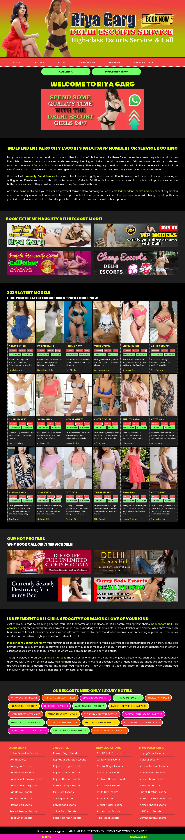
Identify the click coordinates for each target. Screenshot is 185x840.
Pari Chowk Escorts (21, 792)
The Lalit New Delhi (158, 697)
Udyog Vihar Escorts (152, 753)
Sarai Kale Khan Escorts (67, 818)
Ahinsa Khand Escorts (153, 805)
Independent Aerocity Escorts (35, 165)
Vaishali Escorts (149, 759)
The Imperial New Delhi (128, 697)
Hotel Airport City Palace (25, 714)
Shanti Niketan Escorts (153, 792)
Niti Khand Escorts (150, 811)
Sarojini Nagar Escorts (110, 766)
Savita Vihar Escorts (108, 772)
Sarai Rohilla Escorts (109, 753)
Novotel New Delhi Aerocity (110, 730)
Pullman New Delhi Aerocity (101, 722)
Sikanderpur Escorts (108, 785)
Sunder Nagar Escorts (109, 805)
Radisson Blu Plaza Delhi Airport (143, 714)
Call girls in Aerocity (54, 657)
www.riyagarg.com (54, 831)
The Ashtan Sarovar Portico (101, 714)
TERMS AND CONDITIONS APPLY (126, 831)
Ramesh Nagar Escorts (67, 785)
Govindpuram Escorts (153, 818)
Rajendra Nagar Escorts (67, 766)
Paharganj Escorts (21, 766)
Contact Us (87, 62)
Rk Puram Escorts (63, 792)
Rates (61, 62)
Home (16, 62)
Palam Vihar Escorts (22, 772)
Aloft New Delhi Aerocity (89, 706)
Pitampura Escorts (21, 805)
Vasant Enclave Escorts (154, 766)
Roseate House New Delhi (63, 722)
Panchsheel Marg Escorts (25, 785)
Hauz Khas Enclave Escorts (156, 798)
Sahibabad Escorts (64, 805)
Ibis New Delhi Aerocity (24, 706)
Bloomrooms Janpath (95, 697)
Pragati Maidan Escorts (24, 811)
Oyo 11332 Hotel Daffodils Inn (69, 730)
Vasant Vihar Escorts (152, 772)
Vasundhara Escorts (152, 779)
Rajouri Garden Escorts (67, 779)
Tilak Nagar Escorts (108, 818)
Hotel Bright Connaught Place (142, 722)
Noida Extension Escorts (24, 753)
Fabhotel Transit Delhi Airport (128, 706)
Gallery (39, 62)
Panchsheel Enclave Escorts (26, 779)
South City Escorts (107, 792)
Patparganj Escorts (21, 798)
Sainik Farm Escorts (64, 811)
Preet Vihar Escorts (21, 818)
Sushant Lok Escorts (108, 811)
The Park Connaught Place (60, 697)
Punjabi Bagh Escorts (65, 753)
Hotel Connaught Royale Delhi (28, 730)
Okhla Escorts (18, 759)
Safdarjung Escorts (64, 798)
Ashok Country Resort (24, 697)
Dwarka (114, 62)
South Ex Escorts (106, 798)
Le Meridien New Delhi (56, 706)
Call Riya (66, 71)
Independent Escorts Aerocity (136, 191)
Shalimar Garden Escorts (111, 779)
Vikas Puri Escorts (150, 785)
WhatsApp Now (116, 71)
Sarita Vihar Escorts (108, 759)
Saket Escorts (143, 62)
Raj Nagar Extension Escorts (69, 759)
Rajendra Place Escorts (67, 772)
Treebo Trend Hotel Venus (62, 714)
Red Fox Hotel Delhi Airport (26, 722)
